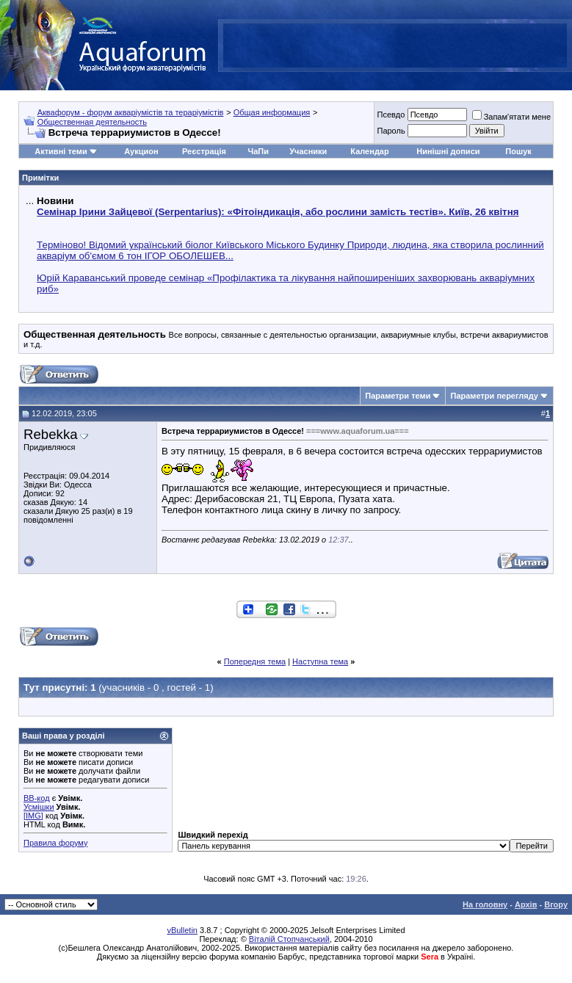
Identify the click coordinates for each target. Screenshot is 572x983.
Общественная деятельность (92, 121)
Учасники (308, 151)
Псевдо (391, 114)
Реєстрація (204, 151)
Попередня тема (255, 661)
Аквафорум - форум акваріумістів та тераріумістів (130, 112)
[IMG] (33, 815)
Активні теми (61, 151)
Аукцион (141, 151)
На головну (485, 904)
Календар (369, 151)
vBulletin (182, 930)
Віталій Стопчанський (289, 939)
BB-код (36, 798)
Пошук (518, 151)
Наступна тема (320, 661)
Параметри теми (397, 395)
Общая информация (272, 112)
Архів (526, 904)
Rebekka (50, 434)
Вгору (556, 904)
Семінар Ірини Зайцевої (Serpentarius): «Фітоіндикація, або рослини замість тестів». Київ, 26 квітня (277, 211)
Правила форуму (55, 842)
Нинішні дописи (447, 151)
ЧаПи (258, 151)
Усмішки (38, 806)
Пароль (391, 130)
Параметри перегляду (493, 395)
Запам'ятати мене (511, 116)
